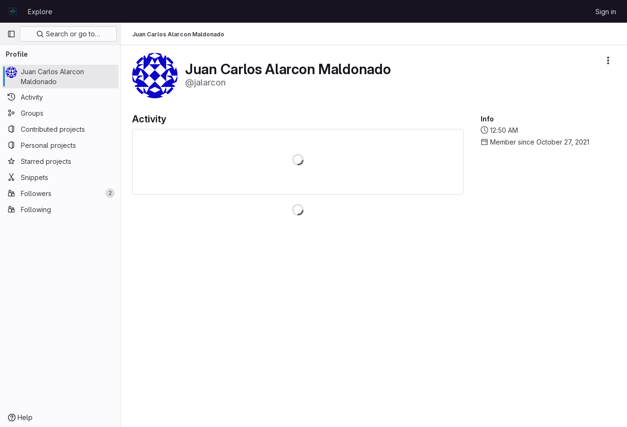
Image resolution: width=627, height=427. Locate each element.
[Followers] (60, 193)
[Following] (60, 209)
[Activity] (60, 96)
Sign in (605, 12)
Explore (40, 12)
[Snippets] (60, 177)
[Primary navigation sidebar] (11, 34)
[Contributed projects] (60, 129)
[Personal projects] (60, 145)
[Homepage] (12, 11)
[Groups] (60, 112)
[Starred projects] (60, 161)
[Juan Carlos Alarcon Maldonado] (60, 76)
